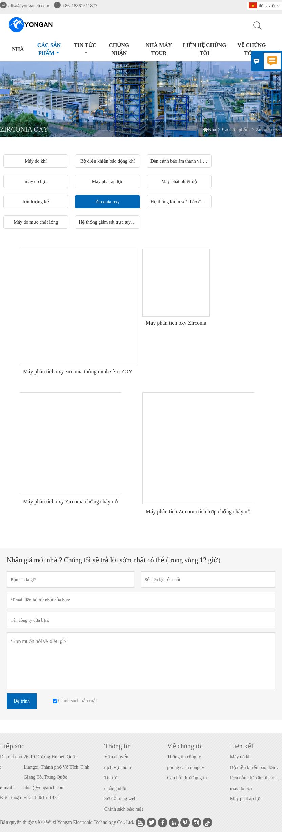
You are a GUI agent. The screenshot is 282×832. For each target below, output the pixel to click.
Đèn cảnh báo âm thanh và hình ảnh (256, 777)
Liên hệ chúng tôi (204, 49)
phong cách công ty (185, 767)
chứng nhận (116, 788)
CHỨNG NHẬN (119, 49)
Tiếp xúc (12, 746)
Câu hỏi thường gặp (187, 777)
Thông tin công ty (184, 756)
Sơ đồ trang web (120, 798)
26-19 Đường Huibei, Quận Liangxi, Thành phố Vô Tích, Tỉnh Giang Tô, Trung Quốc (56, 767)
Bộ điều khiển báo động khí (256, 767)
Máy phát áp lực (246, 798)
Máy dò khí (241, 756)
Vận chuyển (116, 756)
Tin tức (85, 48)
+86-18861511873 (79, 5)
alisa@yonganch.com (28, 5)
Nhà (18, 49)
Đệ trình (22, 701)
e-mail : (7, 787)
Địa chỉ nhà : (11, 762)
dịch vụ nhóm (117, 767)
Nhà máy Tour (159, 49)
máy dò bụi (241, 788)
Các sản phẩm (49, 49)
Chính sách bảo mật (123, 809)
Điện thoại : (12, 797)
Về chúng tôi (251, 49)
